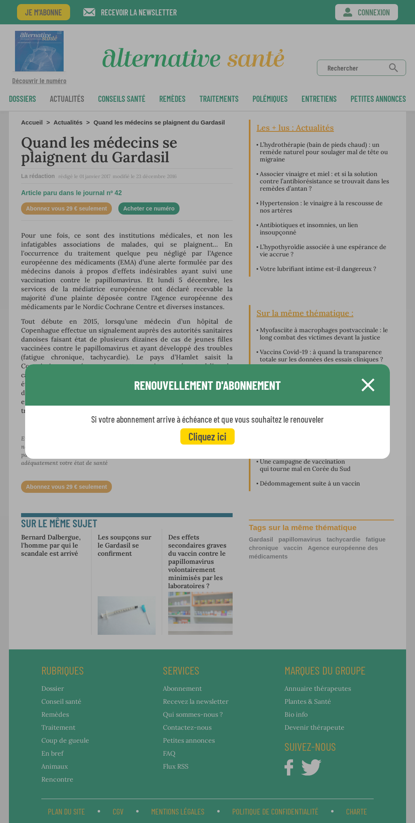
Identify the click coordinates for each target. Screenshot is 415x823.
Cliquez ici (207, 436)
